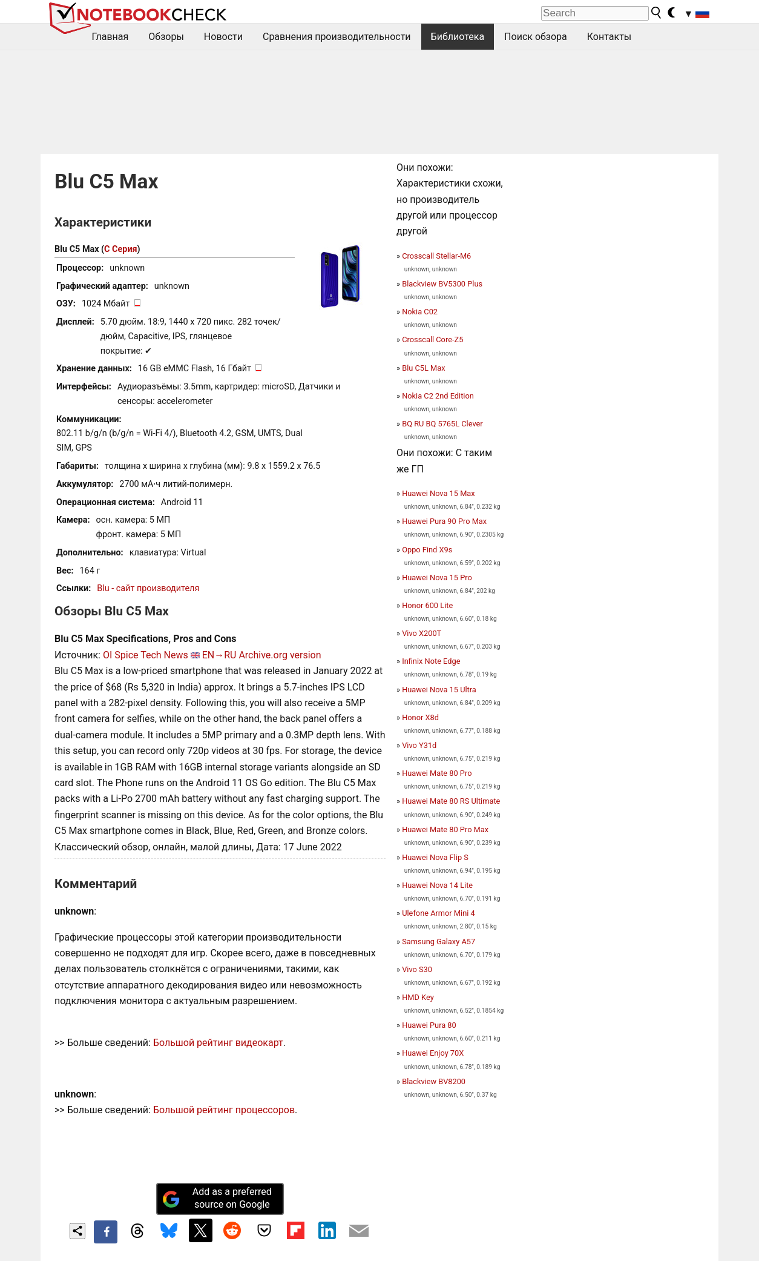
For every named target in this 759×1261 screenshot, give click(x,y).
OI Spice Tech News (145, 655)
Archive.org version (279, 655)
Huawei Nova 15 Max (438, 493)
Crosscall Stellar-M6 (436, 255)
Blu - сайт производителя (148, 588)
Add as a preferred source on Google (216, 1198)
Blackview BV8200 (433, 1081)
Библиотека (458, 36)
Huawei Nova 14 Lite (437, 885)
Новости (223, 36)
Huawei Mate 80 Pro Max (445, 829)
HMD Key (418, 997)
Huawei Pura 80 (429, 1025)
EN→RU (219, 655)
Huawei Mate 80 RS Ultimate (451, 801)
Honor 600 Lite (427, 605)
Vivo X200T (421, 633)
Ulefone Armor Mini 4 (438, 913)
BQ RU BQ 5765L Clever (442, 423)
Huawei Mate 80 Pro (437, 773)
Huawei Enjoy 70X (433, 1052)
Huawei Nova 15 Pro (437, 577)
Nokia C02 (420, 311)
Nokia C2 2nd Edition (438, 395)
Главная (110, 36)
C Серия (120, 249)
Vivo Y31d (419, 745)
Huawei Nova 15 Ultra (439, 689)
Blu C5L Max (423, 367)
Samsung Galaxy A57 (438, 941)
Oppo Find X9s (427, 549)
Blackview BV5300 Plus (442, 283)
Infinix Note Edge (431, 661)
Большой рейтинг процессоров (224, 1110)
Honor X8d (420, 717)
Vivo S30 (417, 969)
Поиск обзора (535, 36)
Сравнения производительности (337, 36)
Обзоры (166, 36)
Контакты (609, 36)
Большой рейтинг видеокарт (218, 1042)
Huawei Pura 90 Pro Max (444, 521)
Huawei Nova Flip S (435, 857)
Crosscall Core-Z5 (432, 339)
